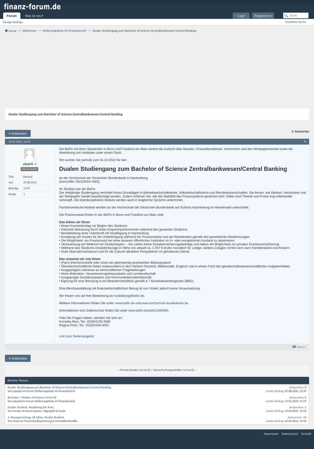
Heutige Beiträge (13, 22)
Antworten (18, 133)
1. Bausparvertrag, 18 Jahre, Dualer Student (36, 417)
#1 (305, 141)
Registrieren (263, 16)
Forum (12, 16)
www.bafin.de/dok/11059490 (148, 310)
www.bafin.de (125, 303)
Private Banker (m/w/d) (135, 370)
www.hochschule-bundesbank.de (165, 303)
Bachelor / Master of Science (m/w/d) (32, 397)
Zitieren (299, 347)
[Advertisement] (157, 70)
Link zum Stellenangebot (76, 336)
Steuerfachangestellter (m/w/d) (173, 370)
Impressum (271, 433)
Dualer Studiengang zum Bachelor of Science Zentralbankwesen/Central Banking (59, 387)
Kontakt (306, 433)
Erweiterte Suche (295, 21)
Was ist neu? (34, 16)
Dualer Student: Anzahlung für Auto (31, 407)
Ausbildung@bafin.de (129, 296)
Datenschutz (290, 433)
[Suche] (296, 15)
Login (241, 16)
